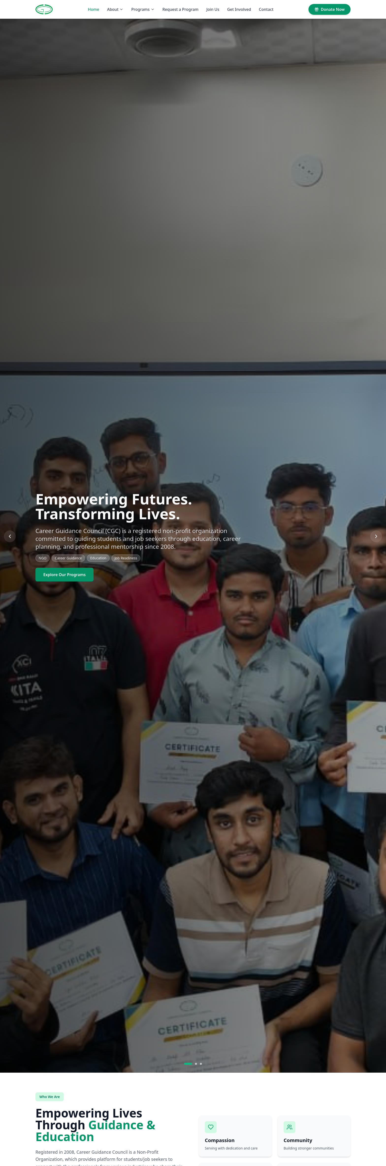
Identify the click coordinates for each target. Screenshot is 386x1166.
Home (93, 9)
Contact (266, 9)
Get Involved (239, 9)
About (115, 9)
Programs (142, 9)
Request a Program (180, 9)
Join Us (212, 9)
